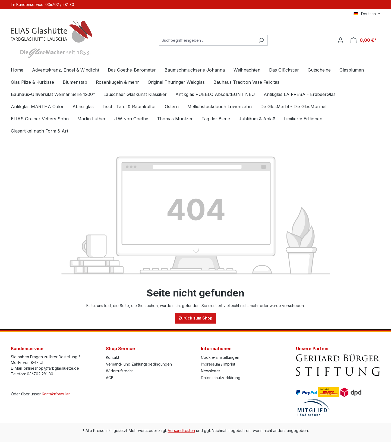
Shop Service (120, 348)
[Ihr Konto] (340, 40)
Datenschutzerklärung (220, 377)
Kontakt (112, 357)
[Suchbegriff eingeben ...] (207, 40)
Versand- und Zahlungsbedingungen (139, 364)
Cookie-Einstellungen (220, 357)
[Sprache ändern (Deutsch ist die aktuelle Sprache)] (367, 13)
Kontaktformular (56, 394)
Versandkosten (181, 430)
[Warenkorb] (363, 40)
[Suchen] (261, 40)
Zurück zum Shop (195, 318)
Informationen (216, 348)
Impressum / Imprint (218, 364)
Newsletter (210, 371)
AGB (109, 377)
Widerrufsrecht (119, 371)
